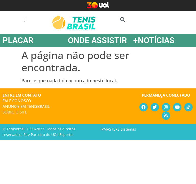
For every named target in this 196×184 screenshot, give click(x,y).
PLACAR (18, 40)
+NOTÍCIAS (154, 40)
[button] (24, 19)
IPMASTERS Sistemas (118, 129)
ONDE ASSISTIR (97, 40)
